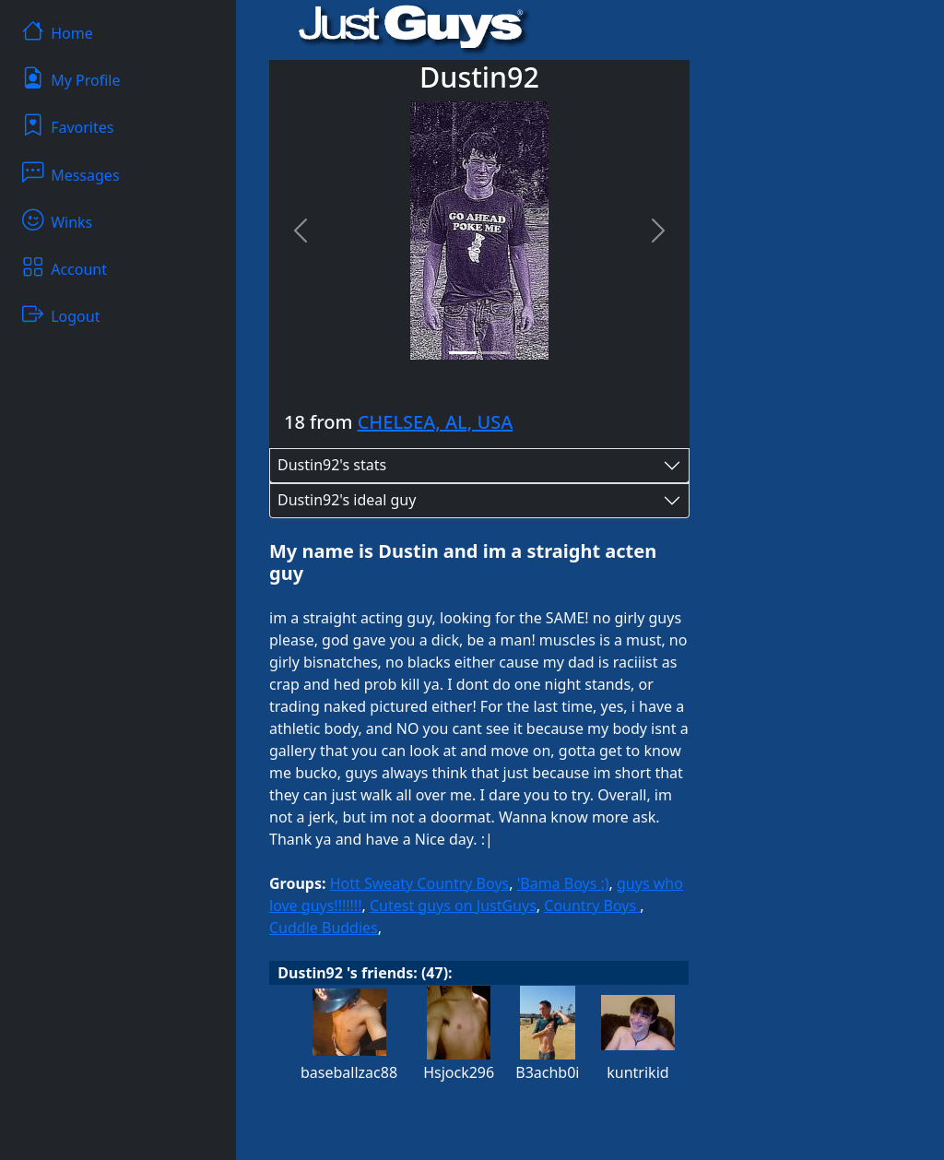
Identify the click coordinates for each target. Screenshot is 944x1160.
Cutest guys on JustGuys (453, 905)
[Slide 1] (463, 352)
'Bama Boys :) (563, 883)
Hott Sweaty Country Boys (420, 883)
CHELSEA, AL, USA (435, 421)
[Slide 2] (496, 352)
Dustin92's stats (331, 465)
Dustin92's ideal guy (346, 500)
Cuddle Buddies (323, 927)
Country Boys (592, 905)
